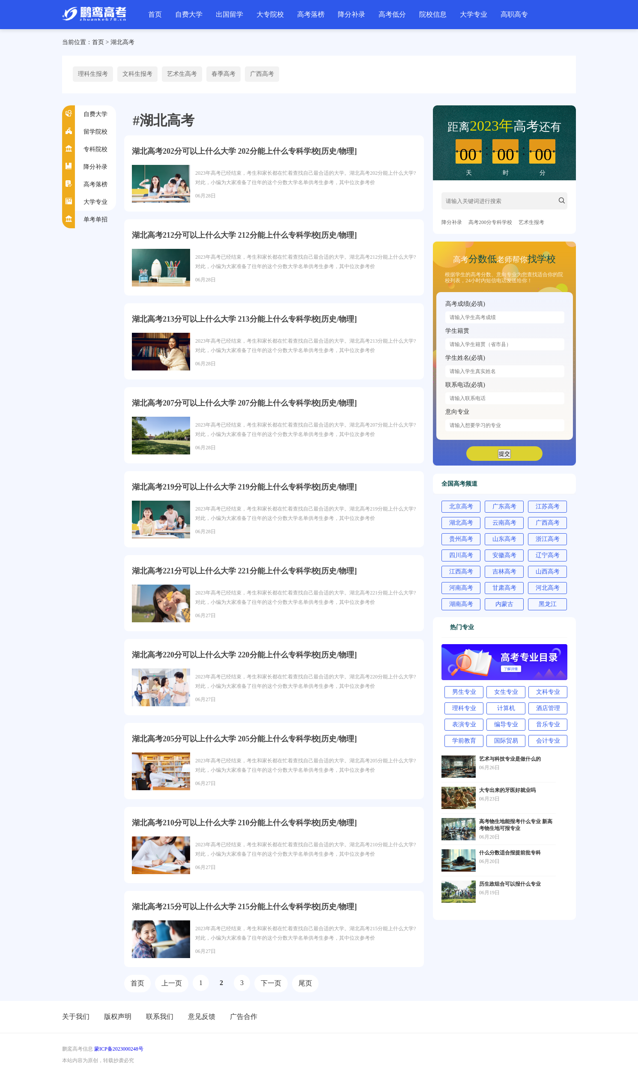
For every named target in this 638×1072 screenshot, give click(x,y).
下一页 (271, 983)
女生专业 (506, 692)
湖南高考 (461, 604)
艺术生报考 (531, 222)
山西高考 (548, 571)
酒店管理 (548, 708)
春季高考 (224, 74)
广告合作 (243, 1016)
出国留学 (229, 14)
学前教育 (464, 741)
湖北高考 (122, 42)
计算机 (506, 708)
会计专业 (548, 741)
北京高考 (461, 506)
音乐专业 (548, 724)
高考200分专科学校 (490, 222)
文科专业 (548, 692)
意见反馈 (201, 1016)
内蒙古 (504, 604)
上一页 (171, 983)
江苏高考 (548, 506)
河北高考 (548, 588)
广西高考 (262, 74)
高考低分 (392, 14)
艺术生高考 (182, 74)
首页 (155, 14)
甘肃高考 (504, 588)
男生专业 (464, 692)
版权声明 (117, 1016)
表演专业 (464, 724)
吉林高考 (504, 571)
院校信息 (433, 14)
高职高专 (514, 14)
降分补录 (351, 14)
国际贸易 (506, 741)
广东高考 (504, 506)
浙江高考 (548, 539)
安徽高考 (504, 555)
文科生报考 (137, 74)
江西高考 (461, 571)
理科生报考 (93, 74)
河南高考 (461, 588)
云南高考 (504, 523)
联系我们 (159, 1016)
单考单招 (95, 219)
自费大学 (189, 14)
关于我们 (75, 1016)
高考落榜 (311, 14)
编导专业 (506, 724)
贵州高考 (461, 539)
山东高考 (504, 539)
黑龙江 (548, 604)
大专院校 (270, 14)
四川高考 (461, 555)
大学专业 (473, 14)
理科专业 (464, 708)
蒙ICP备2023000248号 (118, 1049)
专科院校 (95, 149)
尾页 (305, 983)
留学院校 (95, 131)
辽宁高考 (548, 555)
